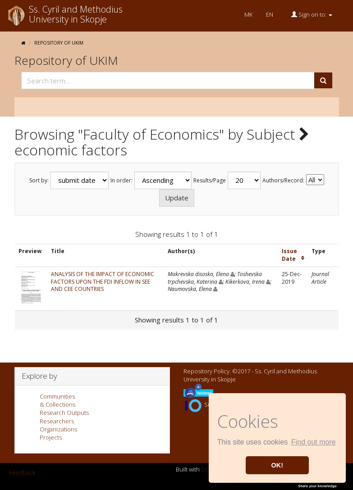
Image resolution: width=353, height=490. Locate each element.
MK (248, 14)
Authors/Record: (283, 180)
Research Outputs (64, 412)
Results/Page (209, 180)
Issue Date (289, 255)
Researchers (57, 421)
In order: (121, 180)
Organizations (58, 429)
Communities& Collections (57, 400)
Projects (51, 437)
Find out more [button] (313, 442)
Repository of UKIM (58, 43)
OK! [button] (277, 465)
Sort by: (39, 180)
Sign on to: (311, 14)
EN (269, 14)
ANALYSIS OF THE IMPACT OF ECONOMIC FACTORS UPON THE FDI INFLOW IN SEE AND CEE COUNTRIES (102, 281)
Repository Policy (206, 371)
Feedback (22, 472)
